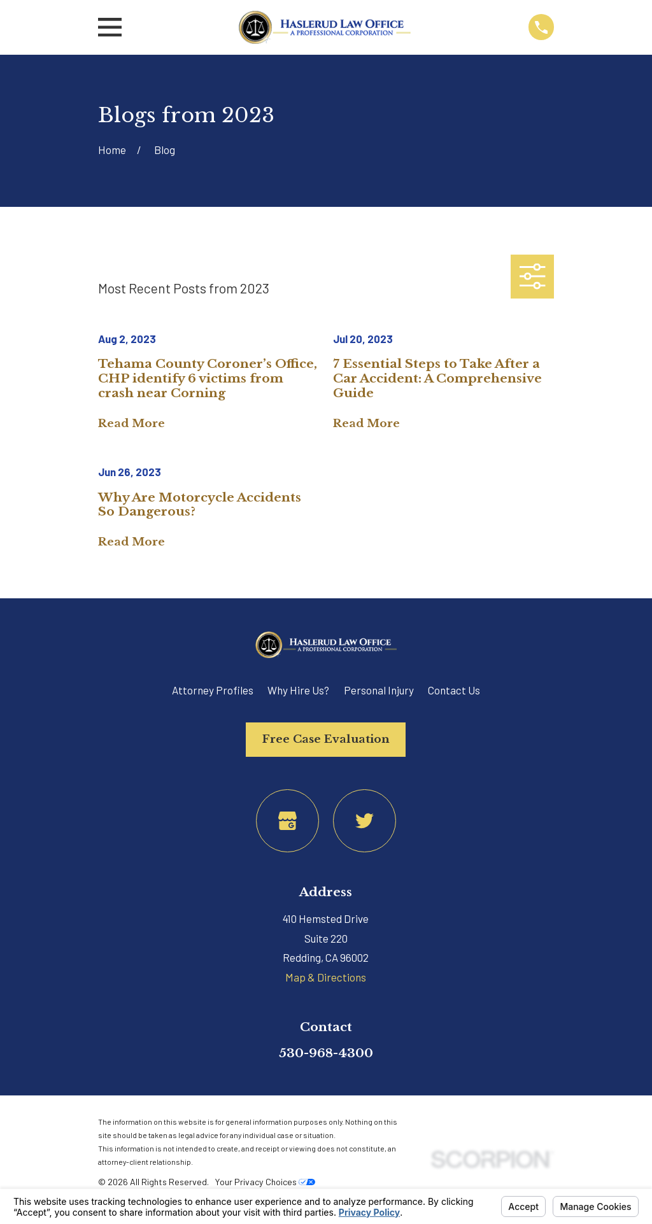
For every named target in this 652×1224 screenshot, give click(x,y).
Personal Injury (379, 690)
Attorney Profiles (212, 690)
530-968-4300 (326, 1052)
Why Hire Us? (298, 690)
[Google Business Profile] (287, 820)
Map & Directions (325, 977)
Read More (131, 424)
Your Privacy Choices (265, 1181)
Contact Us (454, 690)
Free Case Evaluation (326, 739)
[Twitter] (364, 820)
